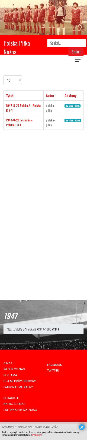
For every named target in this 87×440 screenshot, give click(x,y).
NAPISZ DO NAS (14, 404)
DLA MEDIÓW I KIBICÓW (19, 381)
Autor (50, 95)
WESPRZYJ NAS (14, 369)
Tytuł (9, 95)
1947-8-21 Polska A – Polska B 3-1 (19, 122)
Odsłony (70, 95)
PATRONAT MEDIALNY (18, 387)
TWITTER (53, 370)
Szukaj (76, 52)
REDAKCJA (11, 398)
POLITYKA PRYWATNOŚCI (20, 410)
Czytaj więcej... (37, 435)
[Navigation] (79, 60)
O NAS (7, 363)
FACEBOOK (54, 364)
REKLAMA (10, 375)
